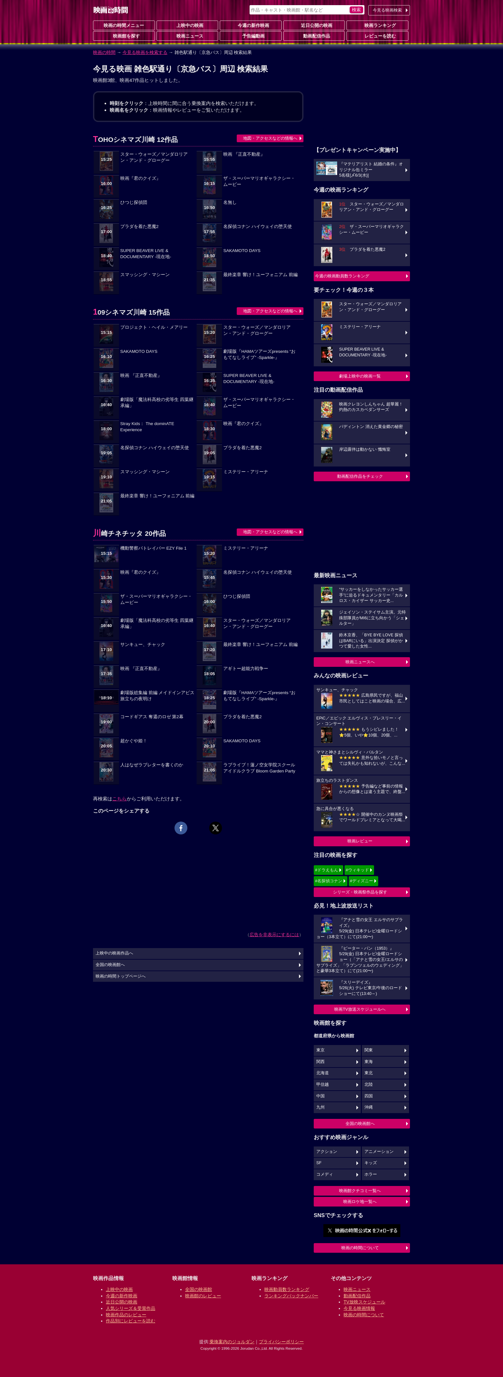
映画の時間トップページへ (121, 976)
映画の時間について (360, 1247)
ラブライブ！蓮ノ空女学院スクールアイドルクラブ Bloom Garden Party (259, 768)
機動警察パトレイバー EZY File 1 (153, 548)
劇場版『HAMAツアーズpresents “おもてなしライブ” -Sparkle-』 (259, 354)
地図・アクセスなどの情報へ (270, 138)
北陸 (368, 1084)
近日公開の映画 (314, 25)
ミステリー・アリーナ (245, 471)
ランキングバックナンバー (291, 1295)
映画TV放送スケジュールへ (360, 1009)
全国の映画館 (198, 1289)
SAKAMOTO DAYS (241, 250)
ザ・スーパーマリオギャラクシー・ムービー (259, 181)
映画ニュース (187, 36)
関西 (320, 1061)
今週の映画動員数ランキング (342, 276)
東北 (368, 1073)
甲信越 (322, 1084)
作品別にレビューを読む (130, 1320)
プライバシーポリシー (281, 1341)
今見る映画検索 (387, 10)
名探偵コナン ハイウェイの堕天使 (257, 226)
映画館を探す (124, 36)
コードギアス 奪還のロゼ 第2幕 (151, 716)
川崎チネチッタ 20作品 (129, 533)
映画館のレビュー (203, 1295)
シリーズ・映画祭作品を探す (360, 892)
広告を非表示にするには (274, 934)
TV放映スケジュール (364, 1301)
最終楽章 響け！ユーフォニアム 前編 (260, 274)
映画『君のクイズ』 (140, 178)
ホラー (370, 1174)
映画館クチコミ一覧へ (360, 1190)
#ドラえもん (326, 869)
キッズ (370, 1163)
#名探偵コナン (328, 880)
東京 (320, 1050)
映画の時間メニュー (124, 25)
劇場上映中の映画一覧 (360, 376)
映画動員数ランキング (286, 1289)
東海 (368, 1061)
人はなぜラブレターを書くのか (151, 765)
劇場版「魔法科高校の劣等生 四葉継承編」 (156, 402)
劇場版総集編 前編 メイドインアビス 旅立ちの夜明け (157, 695)
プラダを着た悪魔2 (139, 226)
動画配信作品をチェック (360, 476)
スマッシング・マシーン (145, 274)
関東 (368, 1050)
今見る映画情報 (359, 1308)
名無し (230, 202)
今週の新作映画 (251, 25)
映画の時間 (104, 52)
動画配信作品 (314, 36)
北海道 (322, 1073)
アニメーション (379, 1151)
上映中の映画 (187, 25)
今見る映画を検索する (145, 52)
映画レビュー (359, 841)
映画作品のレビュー (126, 1314)
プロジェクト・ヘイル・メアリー (154, 327)
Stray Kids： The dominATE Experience (147, 426)
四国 (368, 1096)
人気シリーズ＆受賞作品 (130, 1308)
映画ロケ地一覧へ (360, 1201)
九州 (320, 1107)
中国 (320, 1096)
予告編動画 (251, 36)
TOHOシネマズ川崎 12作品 (135, 139)
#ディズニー (361, 880)
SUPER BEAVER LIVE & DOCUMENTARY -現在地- (145, 253)
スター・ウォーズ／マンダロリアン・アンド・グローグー (154, 157)
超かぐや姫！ (133, 740)
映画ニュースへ (360, 661)
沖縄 (368, 1107)
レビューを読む (377, 36)
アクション (326, 1151)
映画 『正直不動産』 (244, 154)
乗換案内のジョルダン (231, 1341)
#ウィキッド (357, 869)
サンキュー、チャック (142, 644)
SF (318, 1163)
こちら (119, 798)
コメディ (324, 1174)
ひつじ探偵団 (133, 202)
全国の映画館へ (360, 1123)
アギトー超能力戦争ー (245, 668)
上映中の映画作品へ (114, 953)
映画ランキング (377, 25)
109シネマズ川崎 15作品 (131, 312)
